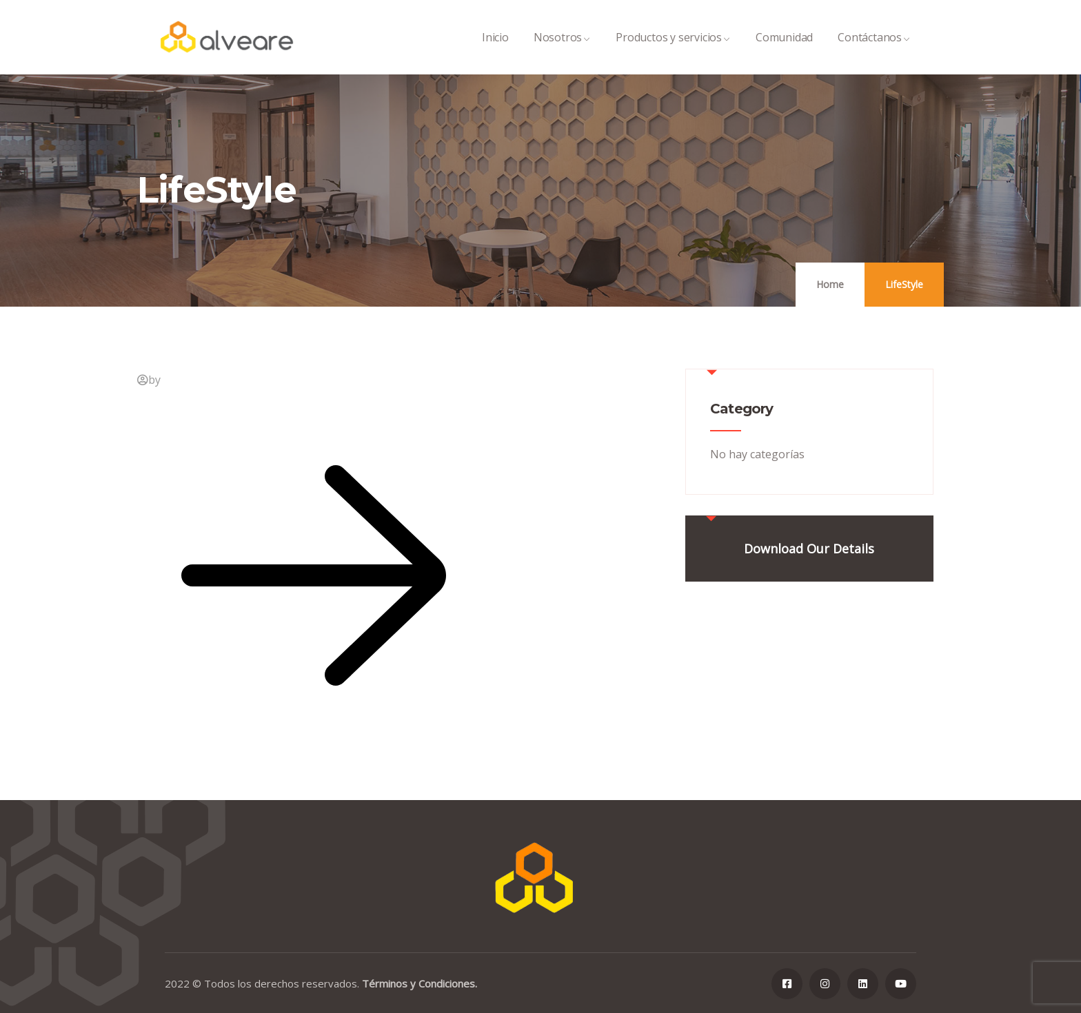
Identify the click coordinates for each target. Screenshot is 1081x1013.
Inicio (495, 52)
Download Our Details (809, 548)
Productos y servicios (673, 52)
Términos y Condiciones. (419, 983)
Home (830, 284)
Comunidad (784, 52)
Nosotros (562, 52)
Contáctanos (874, 52)
